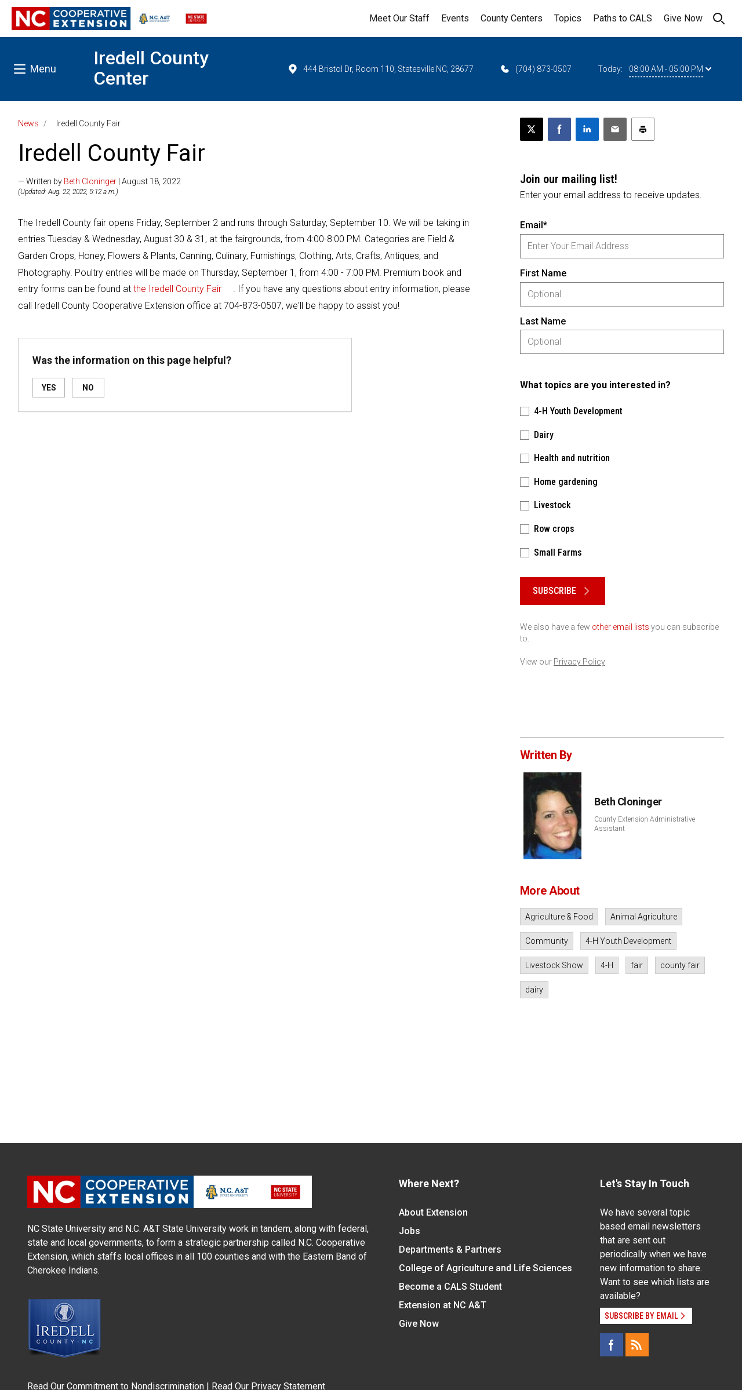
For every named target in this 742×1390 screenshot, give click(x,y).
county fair (680, 965)
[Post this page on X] (531, 129)
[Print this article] (642, 129)
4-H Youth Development (628, 941)
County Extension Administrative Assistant (644, 824)
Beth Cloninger (90, 181)
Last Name (543, 321)
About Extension (433, 1212)
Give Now (683, 18)
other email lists (620, 627)
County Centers (512, 18)
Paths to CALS (622, 18)
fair (637, 965)
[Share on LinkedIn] (587, 129)
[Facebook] (611, 1344)
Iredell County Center (151, 68)
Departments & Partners (450, 1249)
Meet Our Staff (399, 18)
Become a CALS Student (450, 1286)
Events (455, 18)
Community (546, 941)
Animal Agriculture (643, 916)
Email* (533, 225)
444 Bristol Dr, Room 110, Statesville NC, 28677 (380, 69)
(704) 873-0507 (535, 69)
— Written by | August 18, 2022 (99, 181)
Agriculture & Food (559, 916)
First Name (543, 273)
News (28, 123)
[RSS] (637, 1344)
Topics (567, 18)
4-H (607, 965)
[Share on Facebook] (559, 129)
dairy (534, 989)
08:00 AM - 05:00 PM (670, 69)
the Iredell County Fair (177, 288)
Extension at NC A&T (442, 1305)
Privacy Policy (579, 661)
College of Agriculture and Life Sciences (485, 1268)
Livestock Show (554, 965)
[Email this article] (615, 129)
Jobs (409, 1230)
